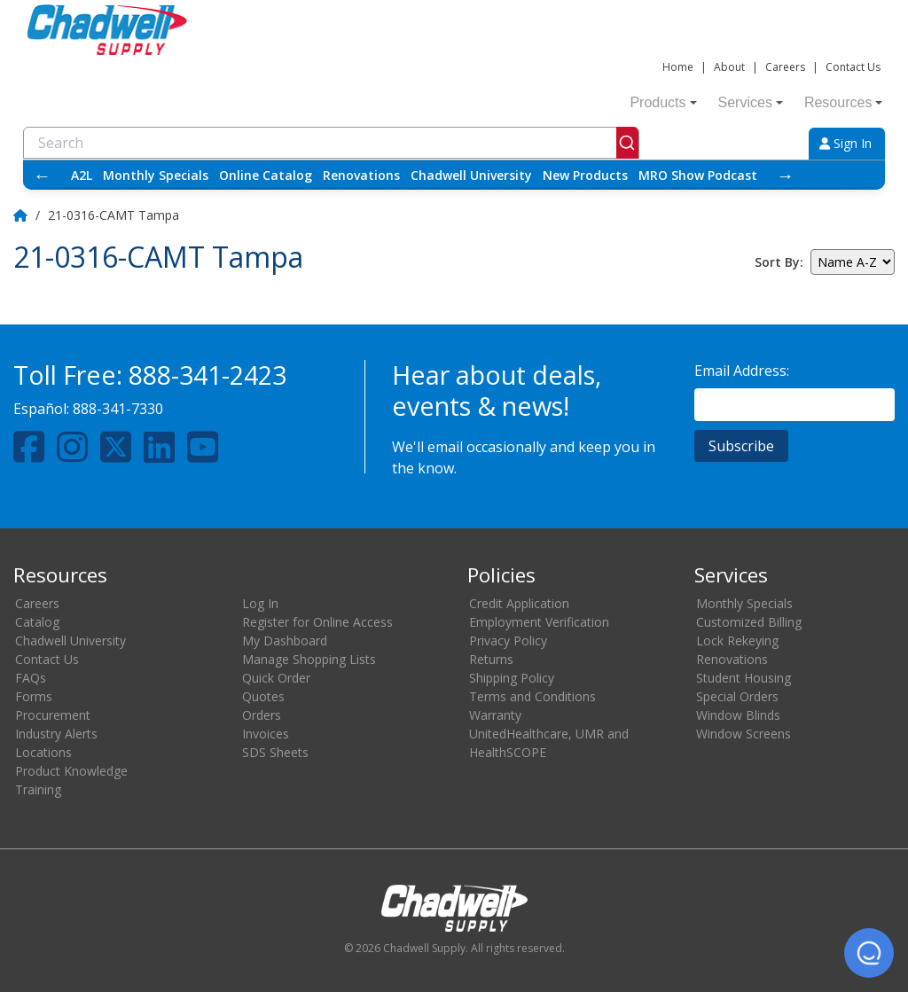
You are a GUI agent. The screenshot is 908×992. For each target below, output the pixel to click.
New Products (585, 175)
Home (677, 66)
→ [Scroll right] (785, 175)
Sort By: (779, 262)
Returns (491, 659)
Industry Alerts (56, 733)
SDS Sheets (275, 752)
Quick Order (276, 677)
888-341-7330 (118, 408)
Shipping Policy (511, 677)
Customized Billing (749, 621)
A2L (81, 175)
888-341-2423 (207, 374)
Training (38, 789)
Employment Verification (539, 621)
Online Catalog (265, 175)
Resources (843, 102)
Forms (33, 696)
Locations (43, 752)
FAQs (30, 677)
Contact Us (853, 66)
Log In (260, 603)
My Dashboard (284, 640)
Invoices (265, 733)
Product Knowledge (71, 770)
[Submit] (627, 143)
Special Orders (737, 696)
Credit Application (519, 603)
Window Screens (743, 733)
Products (663, 102)
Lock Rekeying (737, 640)
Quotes (263, 696)
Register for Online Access (317, 621)
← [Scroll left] (42, 175)
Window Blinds (738, 715)
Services (750, 102)
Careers (785, 66)
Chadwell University (471, 175)
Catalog (37, 621)
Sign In (845, 143)
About (729, 66)
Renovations (361, 175)
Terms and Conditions (532, 696)
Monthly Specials (155, 175)
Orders (261, 715)
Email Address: (741, 370)
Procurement (52, 715)
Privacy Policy (508, 640)
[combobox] (331, 143)
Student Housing (743, 677)
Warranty (495, 715)
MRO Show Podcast (697, 175)
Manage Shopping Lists (309, 659)
